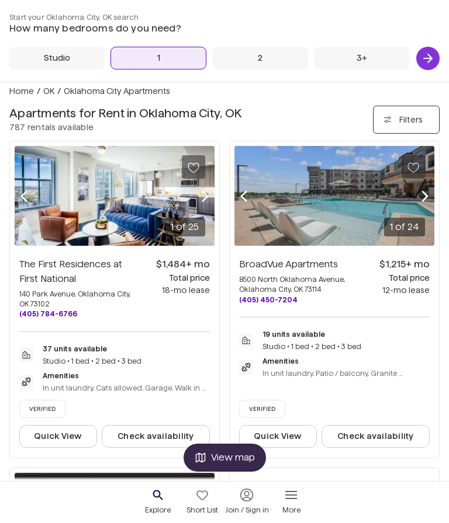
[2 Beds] (260, 58)
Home (21, 91)
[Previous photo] (24, 196)
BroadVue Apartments (288, 264)
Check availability (156, 436)
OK (48, 91)
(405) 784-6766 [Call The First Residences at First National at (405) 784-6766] (48, 314)
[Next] (428, 58)
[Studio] (56, 58)
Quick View (58, 436)
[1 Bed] (158, 58)
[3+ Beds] (362, 58)
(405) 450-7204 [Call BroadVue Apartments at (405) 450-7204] (268, 300)
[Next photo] (205, 196)
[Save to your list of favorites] (193, 167)
